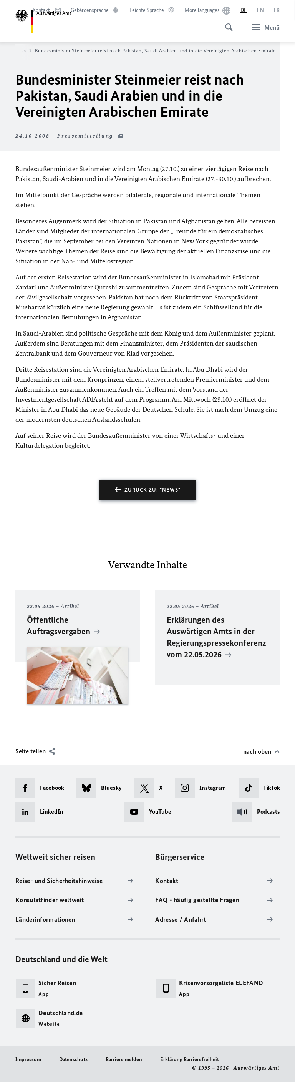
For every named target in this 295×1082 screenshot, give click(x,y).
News (22, 50)
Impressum (28, 1059)
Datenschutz (73, 1059)
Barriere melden (124, 1059)
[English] (260, 10)
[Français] (277, 10)
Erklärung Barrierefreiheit (189, 1059)
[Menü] (263, 27)
